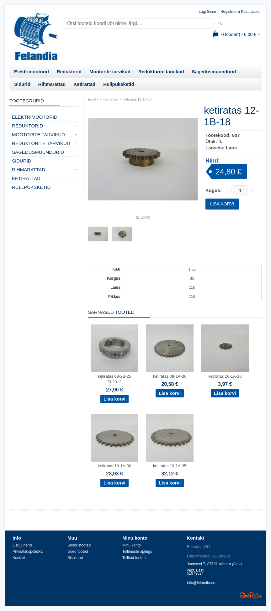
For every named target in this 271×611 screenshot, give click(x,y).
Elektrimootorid (31, 71)
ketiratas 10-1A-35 (169, 465)
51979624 (195, 573)
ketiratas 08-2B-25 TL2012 (114, 379)
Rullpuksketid (118, 84)
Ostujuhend (22, 545)
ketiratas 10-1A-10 (225, 376)
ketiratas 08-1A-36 (169, 376)
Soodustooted (79, 545)
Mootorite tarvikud (109, 71)
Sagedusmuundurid (214, 71)
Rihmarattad (52, 84)
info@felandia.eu (201, 583)
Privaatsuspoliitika (28, 551)
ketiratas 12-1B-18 (138, 99)
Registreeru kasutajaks (240, 11)
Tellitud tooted (134, 558)
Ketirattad (84, 84)
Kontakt (19, 558)
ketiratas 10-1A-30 (114, 465)
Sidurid (22, 84)
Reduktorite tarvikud (161, 71)
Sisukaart (75, 558)
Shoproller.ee (251, 595)
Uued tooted (77, 551)
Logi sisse (207, 11)
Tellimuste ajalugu (137, 551)
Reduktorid (69, 71)
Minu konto (131, 545)
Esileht (93, 99)
